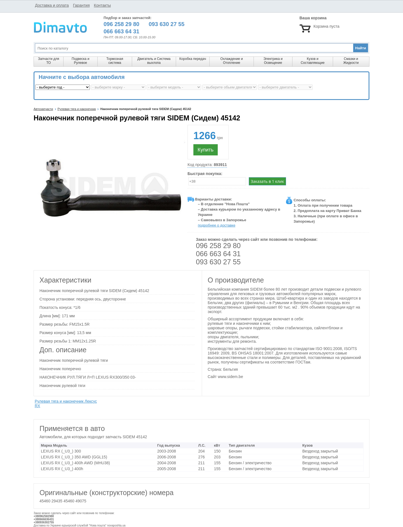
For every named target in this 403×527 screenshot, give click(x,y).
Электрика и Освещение (272, 61)
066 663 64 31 (218, 254)
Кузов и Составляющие (312, 61)
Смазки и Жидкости (351, 61)
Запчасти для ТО (48, 61)
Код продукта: (207, 165)
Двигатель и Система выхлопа (153, 61)
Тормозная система (114, 61)
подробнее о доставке (216, 225)
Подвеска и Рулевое (80, 61)
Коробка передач (192, 59)
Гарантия (81, 5)
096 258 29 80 (218, 245)
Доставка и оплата (52, 5)
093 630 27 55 (218, 262)
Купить (206, 150)
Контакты (102, 5)
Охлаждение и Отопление (231, 61)
